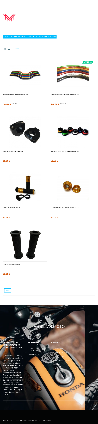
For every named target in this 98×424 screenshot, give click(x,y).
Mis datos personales (61, 360)
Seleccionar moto (18, 37)
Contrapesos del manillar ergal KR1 (65, 208)
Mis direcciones (59, 356)
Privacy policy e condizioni (35, 349)
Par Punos (65, 13)
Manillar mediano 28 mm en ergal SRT (65, 94)
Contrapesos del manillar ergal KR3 (65, 151)
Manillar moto (51, 13)
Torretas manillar (63, 16)
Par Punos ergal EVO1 (11, 208)
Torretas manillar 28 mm (13, 151)
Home (6, 37)
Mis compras (58, 348)
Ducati (31, 37)
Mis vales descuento (61, 352)
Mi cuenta (55, 342)
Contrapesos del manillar (83, 13)
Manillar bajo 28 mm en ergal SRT (16, 94)
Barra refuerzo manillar (84, 16)
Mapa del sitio (34, 354)
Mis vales (56, 364)
